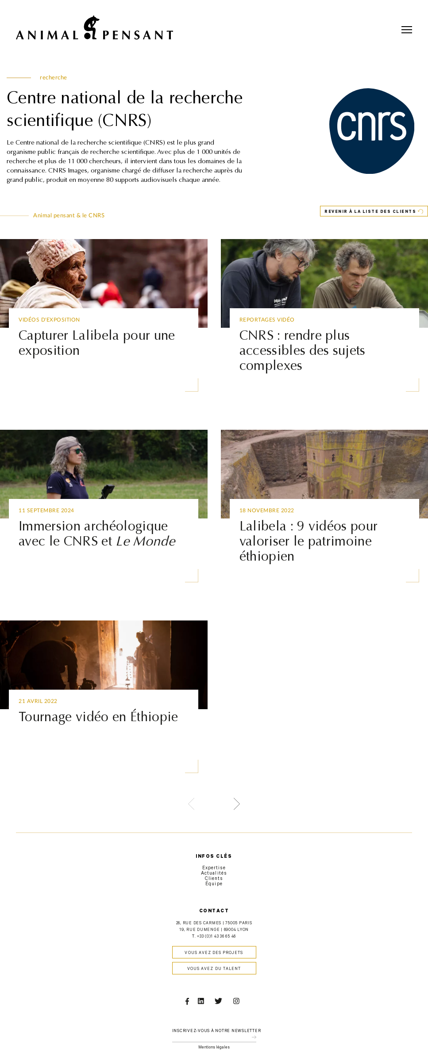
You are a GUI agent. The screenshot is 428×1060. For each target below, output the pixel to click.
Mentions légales (214, 1047)
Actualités (214, 873)
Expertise (214, 868)
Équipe (213, 884)
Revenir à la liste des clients (370, 212)
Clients (214, 879)
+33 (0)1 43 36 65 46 (216, 936)
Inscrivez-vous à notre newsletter (216, 1031)
